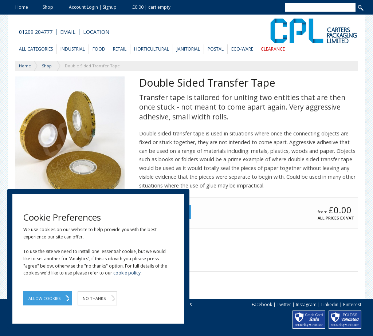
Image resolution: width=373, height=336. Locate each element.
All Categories (36, 49)
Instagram (306, 304)
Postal (216, 49)
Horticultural (151, 49)
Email (67, 32)
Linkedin (329, 304)
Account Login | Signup (93, 7)
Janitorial (188, 49)
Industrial (72, 49)
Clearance (273, 49)
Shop (48, 7)
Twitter (284, 304)
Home (21, 7)
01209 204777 (35, 32)
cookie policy (127, 273)
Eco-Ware (242, 49)
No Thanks (94, 298)
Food (99, 49)
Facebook (262, 304)
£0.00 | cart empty (151, 7)
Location (96, 32)
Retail (119, 49)
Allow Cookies (44, 298)
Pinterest (352, 304)
